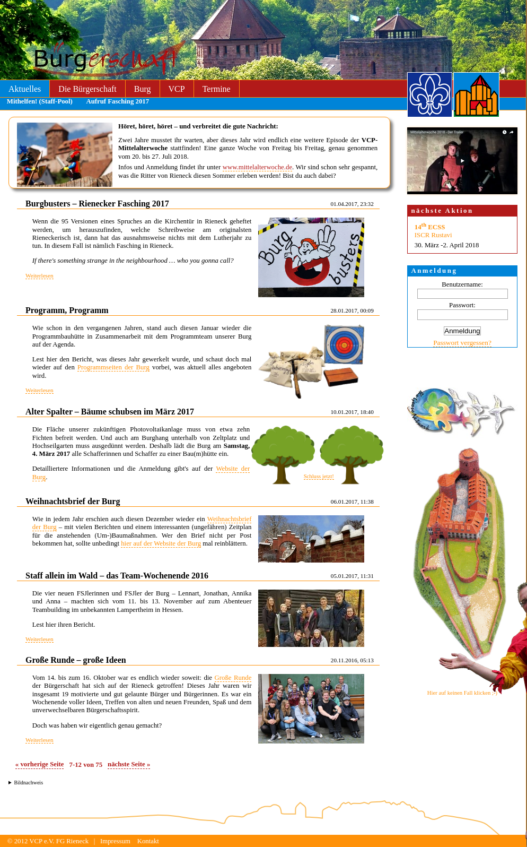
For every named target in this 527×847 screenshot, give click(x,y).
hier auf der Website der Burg (161, 543)
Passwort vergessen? (462, 343)
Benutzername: (462, 284)
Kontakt (148, 841)
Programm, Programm (67, 310)
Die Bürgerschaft (87, 88)
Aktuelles (24, 88)
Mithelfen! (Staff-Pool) (40, 101)
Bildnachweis (28, 782)
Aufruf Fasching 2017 (117, 101)
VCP (177, 88)
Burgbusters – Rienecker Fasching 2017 (97, 203)
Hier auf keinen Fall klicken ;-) (462, 693)
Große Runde (233, 677)
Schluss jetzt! (319, 476)
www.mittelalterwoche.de (257, 167)
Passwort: (462, 305)
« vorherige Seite (39, 764)
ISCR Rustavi (433, 235)
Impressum (115, 841)
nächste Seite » (129, 764)
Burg (142, 88)
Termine (217, 88)
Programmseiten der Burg (113, 367)
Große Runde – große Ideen (75, 659)
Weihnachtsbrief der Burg (72, 501)
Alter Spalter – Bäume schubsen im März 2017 (109, 411)
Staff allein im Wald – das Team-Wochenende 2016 (116, 575)
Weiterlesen (39, 275)
